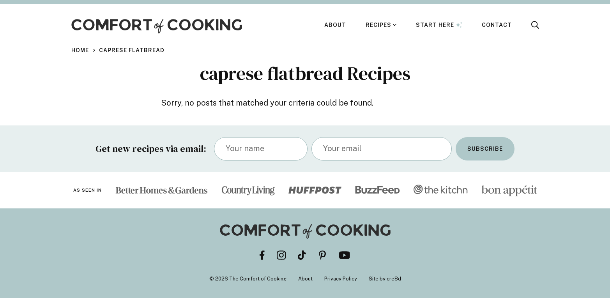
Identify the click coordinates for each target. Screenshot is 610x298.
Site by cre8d (385, 279)
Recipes (378, 25)
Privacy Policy (340, 279)
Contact (497, 25)
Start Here (439, 25)
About (335, 25)
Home (80, 50)
